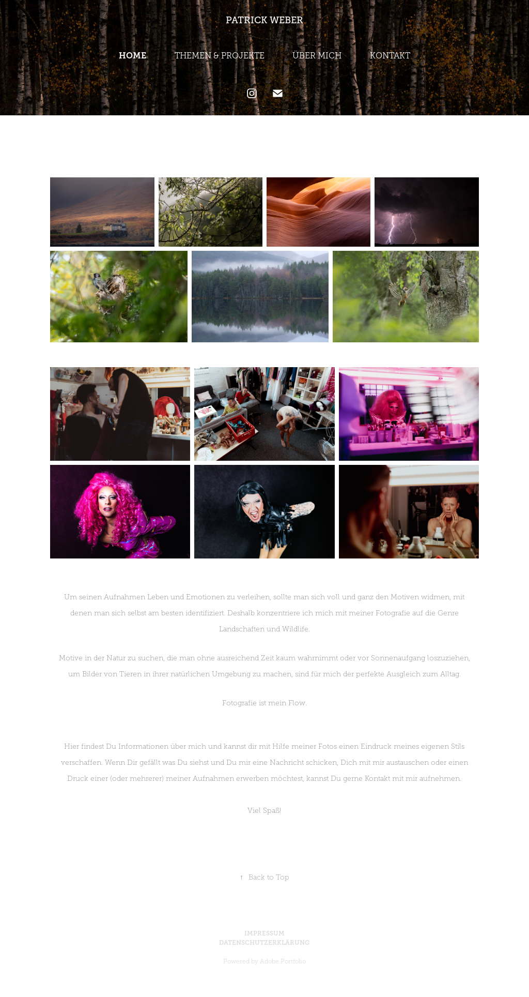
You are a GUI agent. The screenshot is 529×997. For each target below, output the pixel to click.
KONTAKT (390, 55)
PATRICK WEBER (264, 20)
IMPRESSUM (264, 933)
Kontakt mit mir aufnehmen (412, 778)
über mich (188, 746)
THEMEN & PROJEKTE (219, 55)
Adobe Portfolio (283, 961)
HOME (132, 56)
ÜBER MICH (316, 55)
